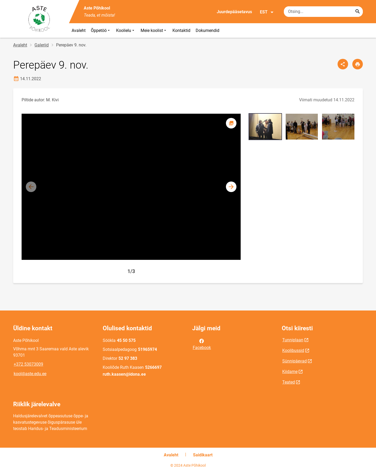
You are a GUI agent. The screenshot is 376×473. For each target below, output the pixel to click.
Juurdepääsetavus (234, 11)
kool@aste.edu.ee (30, 373)
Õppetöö (101, 30)
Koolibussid (293, 350)
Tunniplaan (292, 339)
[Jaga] (343, 64)
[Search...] (357, 11)
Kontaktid (181, 30)
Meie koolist (154, 30)
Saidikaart (202, 454)
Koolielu (125, 30)
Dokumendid (207, 30)
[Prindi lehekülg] (357, 64)
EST (267, 12)
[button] (231, 186)
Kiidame (290, 371)
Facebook (202, 343)
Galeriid (41, 44)
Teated (288, 382)
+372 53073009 (28, 364)
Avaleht (79, 30)
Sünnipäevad (294, 361)
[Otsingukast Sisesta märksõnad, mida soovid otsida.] (323, 11)
